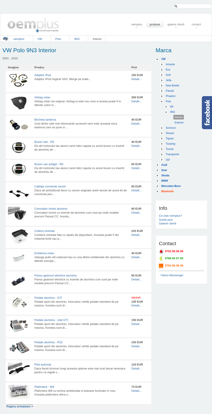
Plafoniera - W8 (44, 386)
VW (39, 39)
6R (171, 106)
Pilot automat (42, 364)
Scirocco (171, 127)
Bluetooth (167, 191)
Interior (179, 117)
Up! (168, 159)
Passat (170, 90)
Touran (170, 149)
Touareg (170, 143)
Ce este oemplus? (170, 215)
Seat (164, 170)
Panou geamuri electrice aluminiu (55, 275)
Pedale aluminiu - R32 (48, 342)
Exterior (179, 122)
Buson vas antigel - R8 (48, 164)
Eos (168, 69)
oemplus (18, 39)
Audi (164, 164)
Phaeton (171, 96)
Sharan (170, 133)
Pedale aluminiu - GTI (48, 297)
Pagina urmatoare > (19, 406)
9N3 (77, 39)
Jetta (168, 80)
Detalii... (136, 79)
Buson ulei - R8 (44, 142)
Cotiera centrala (44, 231)
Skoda (165, 175)
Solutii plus (166, 219)
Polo (58, 39)
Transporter (172, 154)
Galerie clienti (167, 223)
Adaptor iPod (42, 75)
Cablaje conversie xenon (50, 186)
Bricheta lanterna (45, 119)
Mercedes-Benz (171, 186)
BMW (164, 180)
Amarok (170, 64)
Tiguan (170, 138)
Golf (168, 74)
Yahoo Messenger (172, 275)
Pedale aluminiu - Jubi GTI (51, 320)
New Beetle (172, 85)
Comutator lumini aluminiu (50, 208)
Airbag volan (42, 97)
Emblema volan (44, 253)
